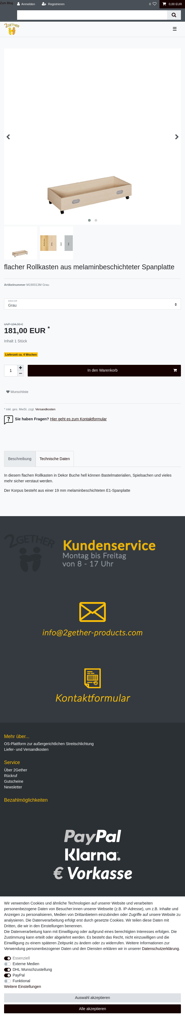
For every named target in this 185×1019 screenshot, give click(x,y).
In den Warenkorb (132, 370)
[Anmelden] (26, 4)
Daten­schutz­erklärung (160, 948)
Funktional (21, 981)
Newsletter (13, 787)
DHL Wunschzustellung (32, 969)
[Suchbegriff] (92, 15)
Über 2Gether (15, 770)
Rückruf (10, 776)
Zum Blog (6, 3)
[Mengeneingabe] (10, 370)
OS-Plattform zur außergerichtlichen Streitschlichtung (49, 744)
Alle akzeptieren (92, 1009)
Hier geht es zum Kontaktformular (78, 419)
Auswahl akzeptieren (92, 997)
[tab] (20, 459)
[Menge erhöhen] (20, 368)
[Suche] (174, 15)
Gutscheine (13, 781)
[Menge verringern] (20, 373)
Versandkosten (45, 409)
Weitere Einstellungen (22, 986)
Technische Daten (55, 459)
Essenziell (21, 958)
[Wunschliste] (152, 4)
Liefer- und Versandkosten (26, 749)
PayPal (19, 975)
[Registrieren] (53, 4)
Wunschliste (17, 392)
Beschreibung (20, 459)
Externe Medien (26, 964)
